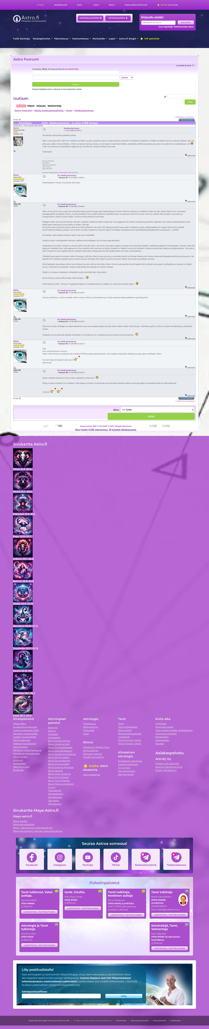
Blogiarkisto (162, 736)
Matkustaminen (84, 110)
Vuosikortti (124, 736)
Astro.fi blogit (127, 38)
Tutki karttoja (21, 38)
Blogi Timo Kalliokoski (60, 747)
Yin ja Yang (124, 767)
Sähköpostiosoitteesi (34, 991)
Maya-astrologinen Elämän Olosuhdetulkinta (38, 831)
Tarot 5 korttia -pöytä (129, 740)
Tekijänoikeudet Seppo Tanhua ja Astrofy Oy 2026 (49, 1021)
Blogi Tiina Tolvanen (59, 780)
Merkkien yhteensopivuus (27, 750)
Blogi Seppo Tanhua (59, 740)
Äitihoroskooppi (21, 740)
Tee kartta (53, 800)
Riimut (112, 5)
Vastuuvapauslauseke (139, 1021)
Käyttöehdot (121, 1021)
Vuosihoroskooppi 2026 (26, 730)
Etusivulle (18, 770)
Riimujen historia (92, 754)
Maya (79, 5)
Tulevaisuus (61, 38)
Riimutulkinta (90, 750)
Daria (16, 128)
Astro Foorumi (26, 59)
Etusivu (40, 5)
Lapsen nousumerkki (24, 736)
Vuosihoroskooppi (128, 764)
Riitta (16, 175)
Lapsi (112, 38)
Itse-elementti (126, 774)
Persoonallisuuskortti (129, 733)
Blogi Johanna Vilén (59, 744)
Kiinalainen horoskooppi (26, 753)
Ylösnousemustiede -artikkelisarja (174, 730)
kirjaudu (61, 69)
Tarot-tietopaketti (127, 727)
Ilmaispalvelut (41, 38)
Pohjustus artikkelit (166, 733)
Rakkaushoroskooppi (24, 743)
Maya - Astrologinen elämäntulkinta (33, 827)
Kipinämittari (20, 747)
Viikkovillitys (19, 723)
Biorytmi (53, 727)
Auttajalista (19, 763)
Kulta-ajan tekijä (164, 727)
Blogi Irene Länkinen (59, 774)
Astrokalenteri (91, 18)
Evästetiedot (175, 1021)
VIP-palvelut (149, 38)
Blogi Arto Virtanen (58, 777)
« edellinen (179, 117)
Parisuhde (99, 38)
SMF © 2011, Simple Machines (117, 426)
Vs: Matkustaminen (66, 175)
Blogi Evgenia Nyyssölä (60, 767)
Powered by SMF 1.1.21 (91, 426)
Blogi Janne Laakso (58, 757)
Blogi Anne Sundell (58, 764)
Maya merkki (20, 756)
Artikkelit (18, 760)
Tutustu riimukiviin (93, 757)
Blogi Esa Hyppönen (59, 760)
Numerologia (60, 5)
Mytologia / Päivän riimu (96, 747)
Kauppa (159, 743)
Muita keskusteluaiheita (48, 110)
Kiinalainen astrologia (136, 5)
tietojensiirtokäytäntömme (64, 985)
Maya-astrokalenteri (24, 824)
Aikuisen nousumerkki (25, 733)
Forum (51, 787)
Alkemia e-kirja (21, 766)
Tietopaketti (54, 790)
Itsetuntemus (80, 38)
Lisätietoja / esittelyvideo (39, 912)
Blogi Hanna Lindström (61, 784)
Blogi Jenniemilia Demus (62, 754)
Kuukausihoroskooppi (25, 727)
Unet (69, 110)
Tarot (96, 5)
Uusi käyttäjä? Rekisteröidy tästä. (176, 26)
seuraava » (190, 117)
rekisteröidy (73, 69)
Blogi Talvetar (55, 770)
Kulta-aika (167, 5)
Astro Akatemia (91, 774)
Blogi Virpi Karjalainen (60, 750)
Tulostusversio (187, 120)
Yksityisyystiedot (159, 1021)
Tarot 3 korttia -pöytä (129, 743)
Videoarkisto (162, 740)
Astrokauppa (117, 18)
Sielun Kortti (125, 730)
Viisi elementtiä (126, 771)
